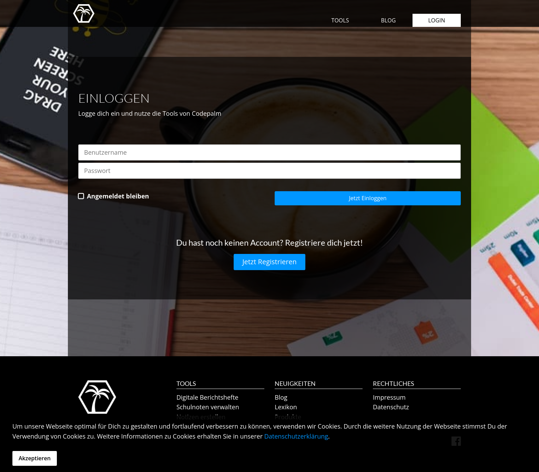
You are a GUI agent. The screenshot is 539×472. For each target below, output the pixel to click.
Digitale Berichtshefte (207, 397)
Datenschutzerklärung (296, 436)
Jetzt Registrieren (269, 261)
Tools (340, 20)
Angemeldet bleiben (118, 196)
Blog (388, 20)
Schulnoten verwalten (207, 407)
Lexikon (286, 407)
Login (436, 20)
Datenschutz (391, 407)
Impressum (389, 397)
